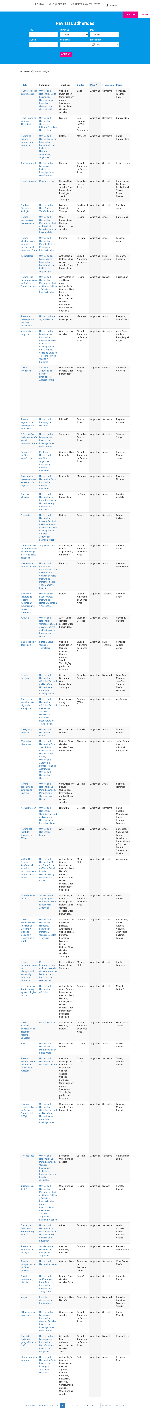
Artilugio (25, 618)
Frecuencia (95, 40)
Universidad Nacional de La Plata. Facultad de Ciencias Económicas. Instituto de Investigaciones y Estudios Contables (47, 1168)
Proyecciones (27, 1156)
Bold (23, 1043)
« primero (30, 1405)
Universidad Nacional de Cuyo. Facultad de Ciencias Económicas (47, 482)
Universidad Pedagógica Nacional (45, 422)
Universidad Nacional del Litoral (45, 732)
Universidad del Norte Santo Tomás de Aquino (47, 208)
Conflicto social (28, 163)
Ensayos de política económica (26, 455)
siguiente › (107, 1405)
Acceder (111, 5)
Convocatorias (58, 4)
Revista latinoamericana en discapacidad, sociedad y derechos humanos (29, 971)
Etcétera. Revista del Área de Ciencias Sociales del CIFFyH (29, 1110)
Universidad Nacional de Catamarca (45, 775)
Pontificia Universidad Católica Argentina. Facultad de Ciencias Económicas (45, 461)
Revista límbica (28, 181)
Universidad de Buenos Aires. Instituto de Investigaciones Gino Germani (46, 169)
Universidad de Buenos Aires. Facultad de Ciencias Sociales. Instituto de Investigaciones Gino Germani (47, 1321)
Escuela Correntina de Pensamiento (45, 1300)
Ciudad (32, 40)
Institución (65, 40)
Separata (25, 515)
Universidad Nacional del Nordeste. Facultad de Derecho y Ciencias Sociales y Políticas (47, 928)
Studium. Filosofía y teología (26, 208)
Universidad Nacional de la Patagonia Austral (48, 1061)
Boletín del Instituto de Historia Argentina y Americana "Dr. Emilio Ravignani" (28, 602)
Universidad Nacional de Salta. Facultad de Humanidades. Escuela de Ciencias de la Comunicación (47, 100)
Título (32, 30)
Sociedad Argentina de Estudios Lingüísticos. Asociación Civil (46, 373)
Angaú (24, 1297)
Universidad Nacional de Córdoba (45, 989)
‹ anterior (43, 1405)
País (92, 30)
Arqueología (27, 256)
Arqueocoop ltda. (47, 545)
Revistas (39, 4)
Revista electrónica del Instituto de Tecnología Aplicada (28, 1064)
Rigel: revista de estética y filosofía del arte (29, 121)
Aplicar (65, 54)
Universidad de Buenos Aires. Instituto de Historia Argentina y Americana (48, 599)
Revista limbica (46, 181)
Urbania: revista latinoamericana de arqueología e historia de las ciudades (29, 551)
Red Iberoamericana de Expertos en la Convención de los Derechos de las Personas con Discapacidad (48, 971)
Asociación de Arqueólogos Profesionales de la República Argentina (47, 901)
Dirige (119, 85)
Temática (64, 30)
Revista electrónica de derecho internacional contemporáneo (29, 244)
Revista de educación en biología (27, 1249)
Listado (131, 14)
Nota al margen (28, 808)
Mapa (145, 14)
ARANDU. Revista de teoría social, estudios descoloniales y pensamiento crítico (28, 868)
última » (120, 1405)
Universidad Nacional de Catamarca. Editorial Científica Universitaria (48, 124)
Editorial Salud (46, 642)
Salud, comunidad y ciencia (27, 1279)
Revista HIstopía (47, 1022)
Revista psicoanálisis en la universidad (28, 220)
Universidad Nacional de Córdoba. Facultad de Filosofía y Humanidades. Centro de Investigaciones (48, 684)
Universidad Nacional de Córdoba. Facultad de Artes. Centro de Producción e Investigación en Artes (48, 627)
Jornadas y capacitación (85, 4)
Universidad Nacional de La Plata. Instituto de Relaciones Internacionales (47, 244)
